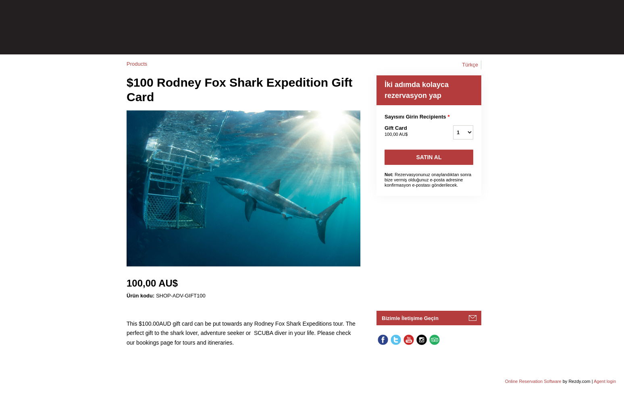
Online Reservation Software (533, 381)
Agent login (605, 381)
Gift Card (409, 131)
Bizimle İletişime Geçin (410, 318)
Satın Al (429, 157)
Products (137, 64)
